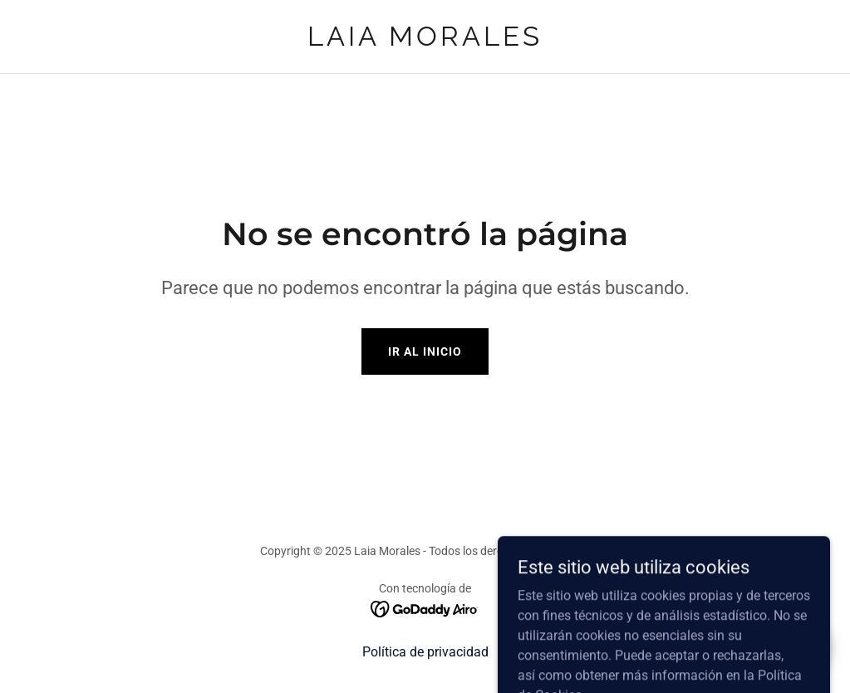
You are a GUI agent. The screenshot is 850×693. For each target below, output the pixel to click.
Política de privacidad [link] (425, 652)
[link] (425, 41)
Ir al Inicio (425, 351)
